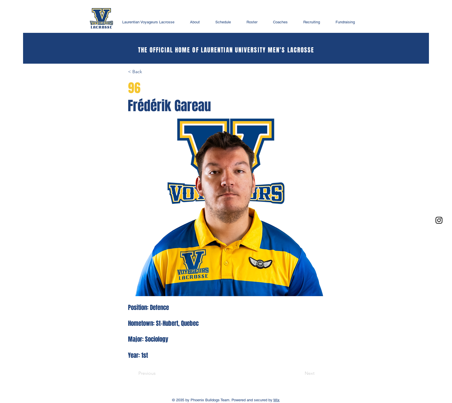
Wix (276, 400)
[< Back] (147, 71)
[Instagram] (439, 220)
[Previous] (147, 373)
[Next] (309, 373)
